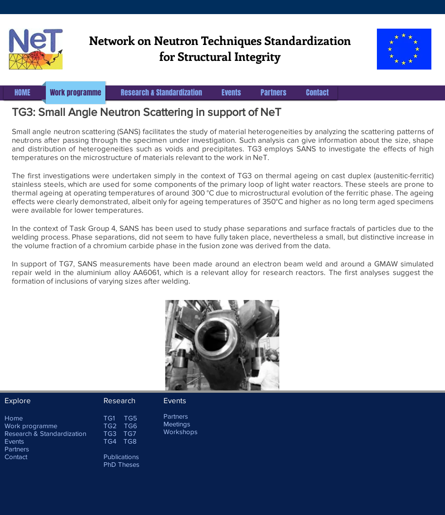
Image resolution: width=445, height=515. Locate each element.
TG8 (130, 441)
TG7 (130, 433)
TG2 (110, 426)
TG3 (110, 433)
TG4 (110, 441)
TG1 (109, 418)
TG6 (130, 426)
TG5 (130, 418)
